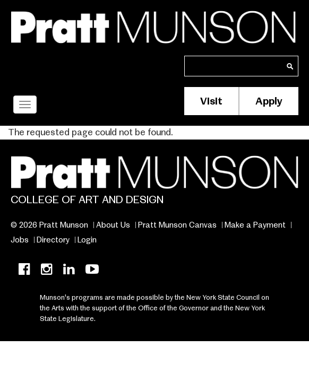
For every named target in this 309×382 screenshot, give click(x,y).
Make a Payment (255, 225)
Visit (211, 101)
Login (87, 240)
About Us (113, 225)
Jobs (20, 240)
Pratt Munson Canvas (177, 225)
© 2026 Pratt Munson (49, 225)
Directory (53, 240)
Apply (268, 101)
